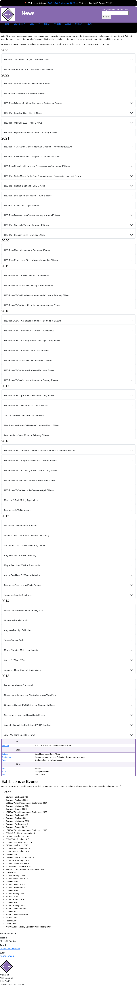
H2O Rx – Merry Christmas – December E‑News (27, 84)
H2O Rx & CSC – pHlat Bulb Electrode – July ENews (29, 396)
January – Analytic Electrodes (18, 595)
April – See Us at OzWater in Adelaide (22, 575)
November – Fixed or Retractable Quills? (23, 610)
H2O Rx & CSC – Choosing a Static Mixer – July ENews (30, 470)
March (4, 774)
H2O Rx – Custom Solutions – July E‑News (24, 186)
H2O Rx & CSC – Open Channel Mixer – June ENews (29, 480)
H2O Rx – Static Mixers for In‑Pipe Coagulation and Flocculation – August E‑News (43, 176)
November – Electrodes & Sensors (20, 526)
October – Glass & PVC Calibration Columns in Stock (29, 705)
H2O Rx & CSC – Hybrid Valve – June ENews (26, 405)
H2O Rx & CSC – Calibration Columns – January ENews (31, 380)
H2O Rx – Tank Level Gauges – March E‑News (26, 60)
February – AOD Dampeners (17, 510)
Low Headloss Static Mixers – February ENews (26, 435)
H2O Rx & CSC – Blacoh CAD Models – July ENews (29, 331)
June (4, 760)
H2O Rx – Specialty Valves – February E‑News (26, 225)
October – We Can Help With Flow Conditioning (26, 535)
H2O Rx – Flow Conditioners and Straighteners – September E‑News (37, 166)
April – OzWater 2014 (14, 660)
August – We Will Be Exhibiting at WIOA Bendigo (27, 725)
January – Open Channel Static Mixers (22, 670)
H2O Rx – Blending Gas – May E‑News (22, 113)
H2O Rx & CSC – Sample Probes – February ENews (29, 370)
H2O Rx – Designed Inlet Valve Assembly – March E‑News (32, 215)
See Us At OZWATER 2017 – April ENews (24, 415)
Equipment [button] (19, 24)
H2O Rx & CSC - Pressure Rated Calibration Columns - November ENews (39, 451)
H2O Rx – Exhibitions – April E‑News (21, 205)
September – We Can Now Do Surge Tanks (24, 545)
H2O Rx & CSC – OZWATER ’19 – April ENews (26, 275)
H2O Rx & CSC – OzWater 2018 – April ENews (26, 350)
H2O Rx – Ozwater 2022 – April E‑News (23, 123)
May (3, 768)
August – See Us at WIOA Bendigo (20, 555)
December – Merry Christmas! (18, 685)
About (68, 24)
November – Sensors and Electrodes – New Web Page (30, 695)
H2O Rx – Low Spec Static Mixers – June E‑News (28, 196)
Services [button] (34, 24)
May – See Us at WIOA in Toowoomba (22, 565)
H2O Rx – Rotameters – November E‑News (24, 93)
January (5, 745)
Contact (78, 24)
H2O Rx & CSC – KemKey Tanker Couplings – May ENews (32, 340)
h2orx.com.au (7, 955)
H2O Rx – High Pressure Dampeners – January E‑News (30, 133)
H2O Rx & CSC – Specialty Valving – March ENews (28, 285)
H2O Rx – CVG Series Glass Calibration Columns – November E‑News (38, 147)
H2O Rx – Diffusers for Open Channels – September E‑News (33, 103)
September (6, 757)
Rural (46, 24)
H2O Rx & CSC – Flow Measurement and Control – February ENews (36, 295)
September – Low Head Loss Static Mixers (24, 715)
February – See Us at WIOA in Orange (22, 585)
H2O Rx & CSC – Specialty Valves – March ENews (28, 360)
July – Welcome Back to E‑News (19, 735)
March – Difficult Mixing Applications (21, 500)
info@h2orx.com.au (10, 948)
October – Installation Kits (16, 620)
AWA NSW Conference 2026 (61, 3)
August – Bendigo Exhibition (17, 630)
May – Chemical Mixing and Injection (21, 650)
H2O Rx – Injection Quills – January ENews (24, 235)
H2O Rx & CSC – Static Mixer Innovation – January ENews (32, 305)
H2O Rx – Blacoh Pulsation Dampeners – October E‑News (32, 156)
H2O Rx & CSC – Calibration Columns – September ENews (32, 321)
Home (6, 24)
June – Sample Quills (14, 640)
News (89, 24)
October (5, 754)
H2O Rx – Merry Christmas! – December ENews (27, 250)
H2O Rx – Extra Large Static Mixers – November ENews (31, 260)
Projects (57, 24)
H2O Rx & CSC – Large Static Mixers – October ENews (30, 460)
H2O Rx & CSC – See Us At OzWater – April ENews (29, 490)
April (4, 771)
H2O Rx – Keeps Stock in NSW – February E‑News (28, 69)
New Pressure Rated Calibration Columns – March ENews (32, 425)
